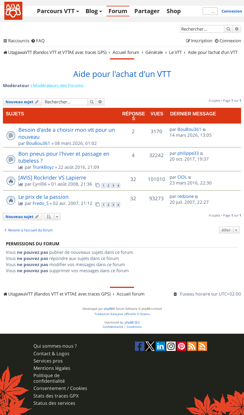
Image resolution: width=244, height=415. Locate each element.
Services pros (48, 361)
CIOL (182, 177)
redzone (185, 196)
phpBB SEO (132, 322)
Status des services (54, 403)
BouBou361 (38, 143)
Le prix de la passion (43, 196)
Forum (117, 11)
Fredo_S (41, 203)
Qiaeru (145, 314)
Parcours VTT (56, 11)
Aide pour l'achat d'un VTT (122, 74)
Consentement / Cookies (60, 388)
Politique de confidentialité (49, 378)
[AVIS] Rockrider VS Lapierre (52, 177)
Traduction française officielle (115, 314)
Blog (92, 11)
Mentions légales (51, 368)
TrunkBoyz (43, 167)
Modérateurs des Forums (58, 85)
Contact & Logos (51, 353)
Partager (147, 11)
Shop (174, 11)
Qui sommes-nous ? (55, 346)
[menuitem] (38, 41)
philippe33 (188, 153)
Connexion (232, 11)
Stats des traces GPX (56, 396)
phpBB (108, 309)
